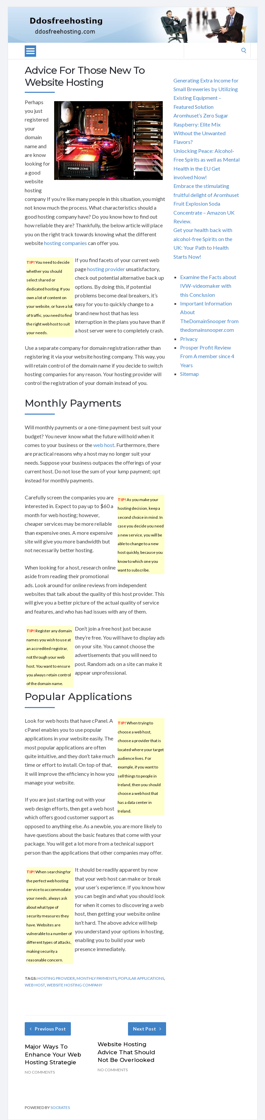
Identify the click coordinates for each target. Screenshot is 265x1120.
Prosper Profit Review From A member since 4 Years (207, 356)
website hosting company (74, 984)
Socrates (60, 1107)
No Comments (40, 1072)
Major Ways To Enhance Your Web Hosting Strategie (53, 1054)
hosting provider (106, 269)
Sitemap (189, 374)
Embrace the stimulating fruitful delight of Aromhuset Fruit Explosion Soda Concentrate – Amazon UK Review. (206, 203)
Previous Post (48, 1029)
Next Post (147, 1029)
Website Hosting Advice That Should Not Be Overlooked (126, 1052)
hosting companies (65, 243)
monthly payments (97, 978)
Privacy (188, 338)
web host (103, 445)
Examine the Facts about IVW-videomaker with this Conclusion (208, 286)
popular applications (141, 978)
